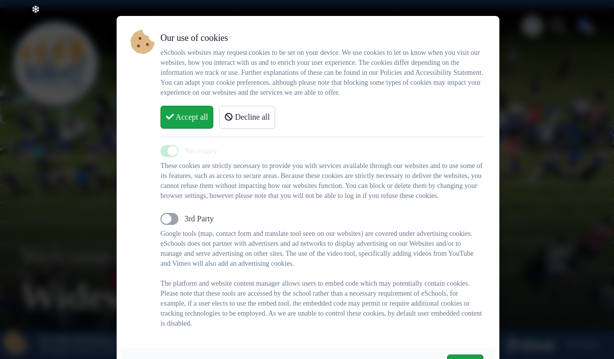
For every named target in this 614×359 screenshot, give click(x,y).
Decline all (247, 117)
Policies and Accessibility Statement (430, 72)
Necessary (200, 151)
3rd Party (199, 218)
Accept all (187, 117)
